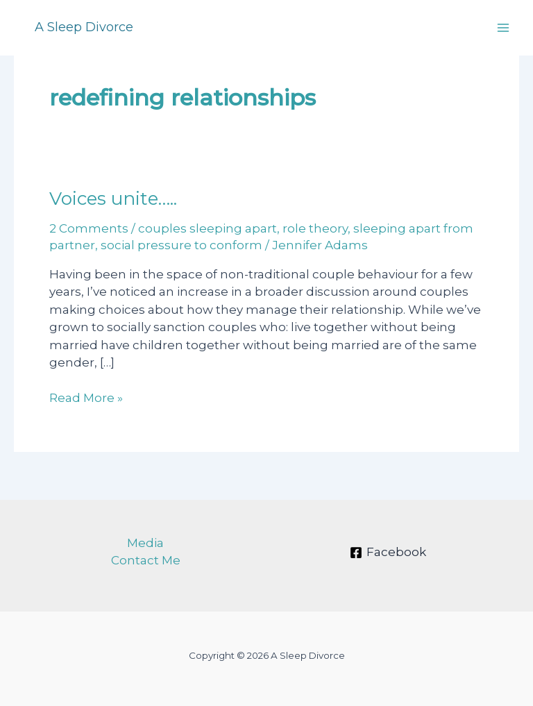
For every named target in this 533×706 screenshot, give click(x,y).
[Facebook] (388, 552)
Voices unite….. (113, 198)
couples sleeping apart (207, 228)
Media (145, 543)
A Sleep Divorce (84, 27)
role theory (315, 228)
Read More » (86, 398)
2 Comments (88, 228)
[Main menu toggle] (504, 28)
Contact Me (145, 560)
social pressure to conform (181, 245)
